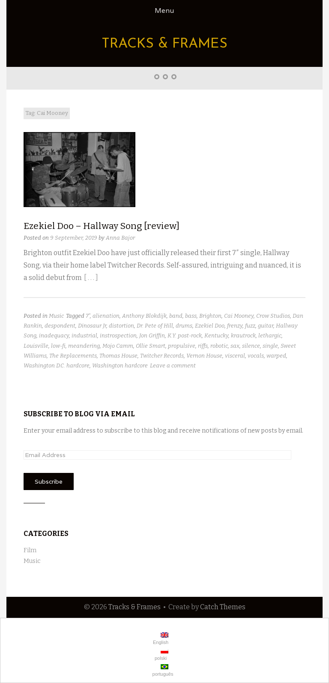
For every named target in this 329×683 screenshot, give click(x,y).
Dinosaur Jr (92, 325)
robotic (219, 346)
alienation (106, 316)
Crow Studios (273, 316)
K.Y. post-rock (184, 335)
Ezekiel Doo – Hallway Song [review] (101, 226)
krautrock (243, 335)
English (160, 638)
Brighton (210, 316)
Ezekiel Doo (209, 325)
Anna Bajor (120, 238)
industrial (84, 335)
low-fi (58, 346)
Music (56, 316)
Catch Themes (222, 607)
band (175, 316)
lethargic (269, 335)
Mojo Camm (117, 346)
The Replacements (73, 355)
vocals (256, 355)
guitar (265, 325)
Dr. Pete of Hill (155, 325)
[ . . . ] (91, 278)
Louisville (36, 346)
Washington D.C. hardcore (57, 365)
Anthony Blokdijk (144, 316)
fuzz (250, 325)
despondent (60, 325)
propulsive (181, 346)
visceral (235, 355)
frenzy (234, 325)
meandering (84, 346)
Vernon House (204, 355)
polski (160, 654)
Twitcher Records (162, 355)
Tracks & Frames (164, 44)
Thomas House (118, 355)
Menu (164, 10)
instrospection (118, 335)
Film (30, 550)
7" (88, 316)
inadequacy (54, 335)
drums (184, 325)
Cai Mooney (239, 316)
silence (251, 346)
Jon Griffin (152, 335)
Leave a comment (173, 365)
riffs (203, 346)
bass (191, 316)
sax (234, 346)
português (162, 670)
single (270, 346)
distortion (121, 325)
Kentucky (216, 335)
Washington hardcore (120, 365)
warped (276, 355)
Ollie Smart (150, 346)
